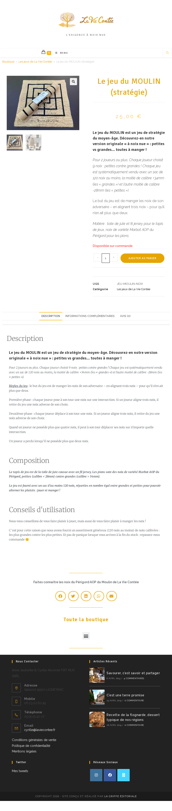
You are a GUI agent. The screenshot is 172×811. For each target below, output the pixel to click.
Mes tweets (20, 771)
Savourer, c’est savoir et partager (133, 673)
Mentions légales (24, 751)
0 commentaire (134, 700)
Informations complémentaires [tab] (90, 316)
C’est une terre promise (125, 695)
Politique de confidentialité (31, 746)
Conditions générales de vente (34, 740)
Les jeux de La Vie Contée (35, 61)
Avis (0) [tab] (125, 316)
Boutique (8, 61)
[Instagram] (96, 775)
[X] (123, 775)
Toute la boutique (86, 609)
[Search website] (167, 53)
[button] (73, 81)
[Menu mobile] (60, 53)
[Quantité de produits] (106, 258)
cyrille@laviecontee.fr (39, 730)
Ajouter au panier (142, 258)
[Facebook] (110, 775)
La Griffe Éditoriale (120, 796)
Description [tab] (50, 316)
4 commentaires (134, 678)
